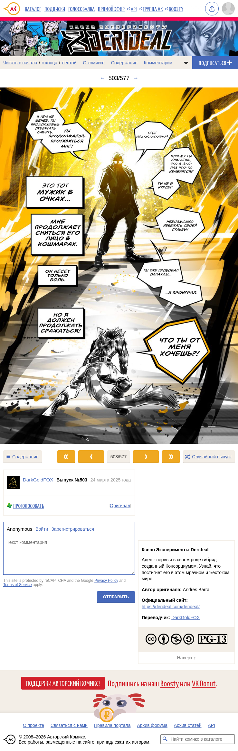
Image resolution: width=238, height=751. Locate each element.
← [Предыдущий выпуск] (102, 78)
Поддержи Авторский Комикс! (63, 683)
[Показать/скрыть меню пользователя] (228, 8)
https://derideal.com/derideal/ (171, 606)
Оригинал (120, 505)
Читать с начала (20, 62)
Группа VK (153, 8)
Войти (41, 529)
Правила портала (112, 725)
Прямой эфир (111, 8)
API (134, 8)
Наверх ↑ (186, 657)
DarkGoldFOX (185, 617)
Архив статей (188, 725)
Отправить (116, 596)
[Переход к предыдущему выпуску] (30, 265)
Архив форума (152, 725)
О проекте (33, 725)
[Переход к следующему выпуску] (119, 265)
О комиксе (93, 62)
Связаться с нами (69, 725)
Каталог (33, 8)
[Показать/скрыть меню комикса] (185, 62)
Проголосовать (28, 505)
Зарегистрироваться (72, 529)
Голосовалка (81, 8)
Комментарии (158, 62)
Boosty (176, 8)
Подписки (54, 8)
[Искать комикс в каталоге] (165, 739)
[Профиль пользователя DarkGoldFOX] (13, 482)
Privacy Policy (106, 580)
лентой (69, 62)
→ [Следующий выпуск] (135, 78)
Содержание (124, 62)
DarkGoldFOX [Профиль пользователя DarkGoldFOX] (38, 479)
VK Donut (204, 683)
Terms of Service (17, 585)
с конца (50, 62)
